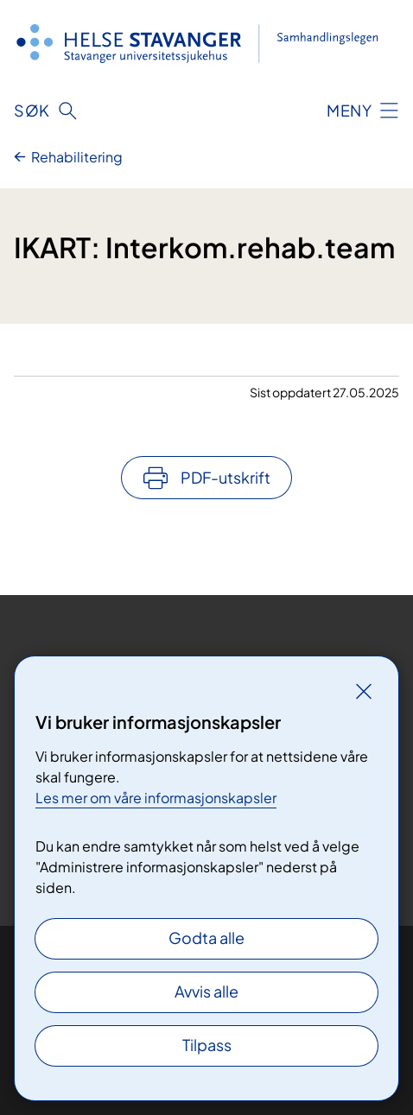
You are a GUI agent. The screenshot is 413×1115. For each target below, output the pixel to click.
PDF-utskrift (225, 477)
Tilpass (207, 1045)
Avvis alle (206, 991)
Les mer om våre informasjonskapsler (155, 798)
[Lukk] (364, 691)
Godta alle (206, 937)
